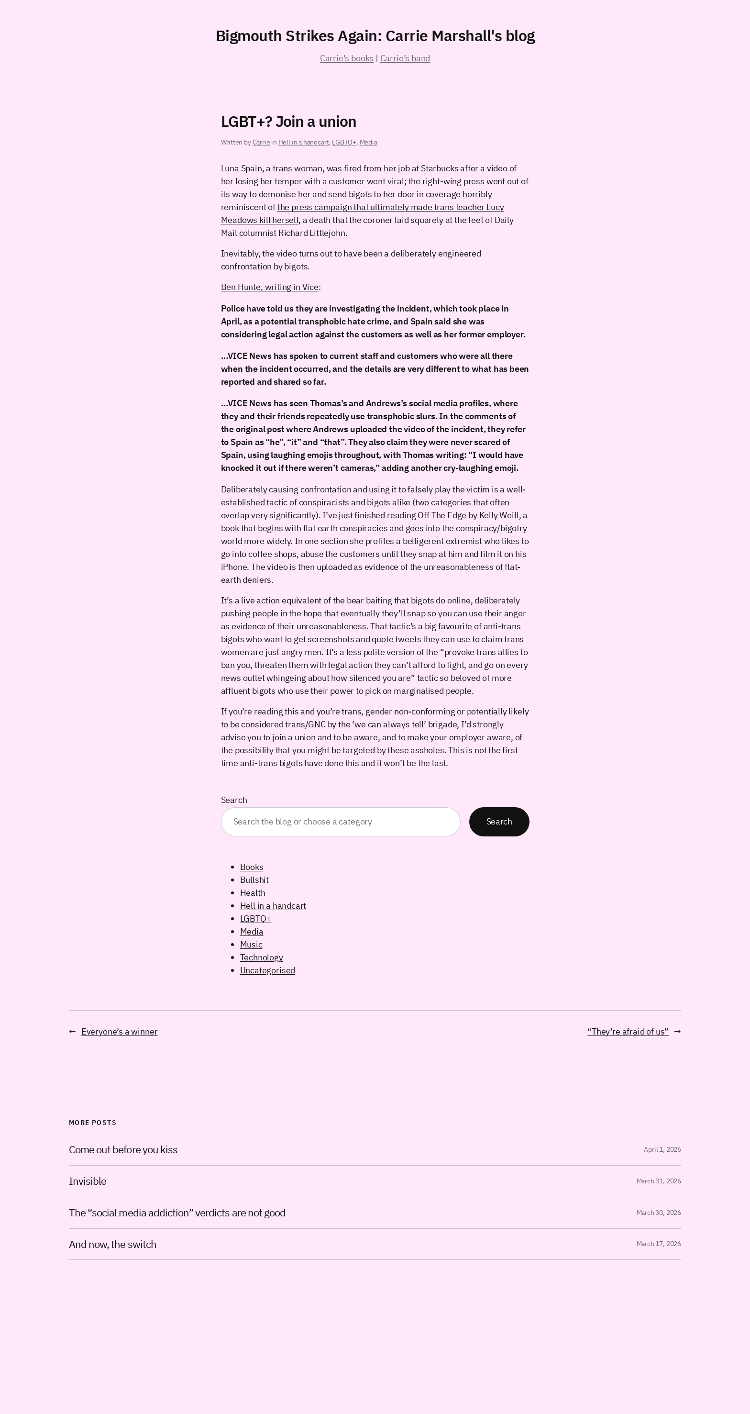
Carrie (261, 142)
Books (252, 866)
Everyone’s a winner (119, 1031)
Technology (261, 957)
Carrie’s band (405, 58)
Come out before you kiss (123, 1150)
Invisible (87, 1181)
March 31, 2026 (659, 1181)
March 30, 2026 (659, 1212)
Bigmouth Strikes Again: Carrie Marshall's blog (375, 35)
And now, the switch (112, 1244)
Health (252, 892)
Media (368, 142)
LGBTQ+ (344, 142)
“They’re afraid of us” (628, 1031)
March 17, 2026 (659, 1243)
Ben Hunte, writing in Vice (270, 286)
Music (251, 944)
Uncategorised (268, 970)
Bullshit (254, 879)
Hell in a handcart (303, 142)
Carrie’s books (347, 58)
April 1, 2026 (662, 1149)
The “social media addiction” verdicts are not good (177, 1213)
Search (234, 799)
